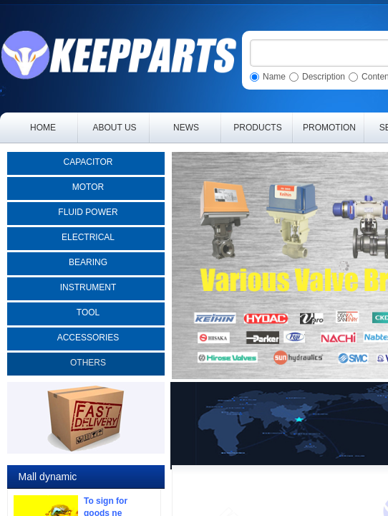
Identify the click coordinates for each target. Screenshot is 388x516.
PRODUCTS (257, 128)
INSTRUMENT (88, 287)
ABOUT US (114, 128)
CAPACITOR (88, 162)
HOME (43, 128)
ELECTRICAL (88, 237)
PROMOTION (329, 128)
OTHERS (88, 363)
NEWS (186, 128)
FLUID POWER (87, 212)
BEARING (88, 262)
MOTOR (88, 187)
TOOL (88, 312)
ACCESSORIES (88, 338)
